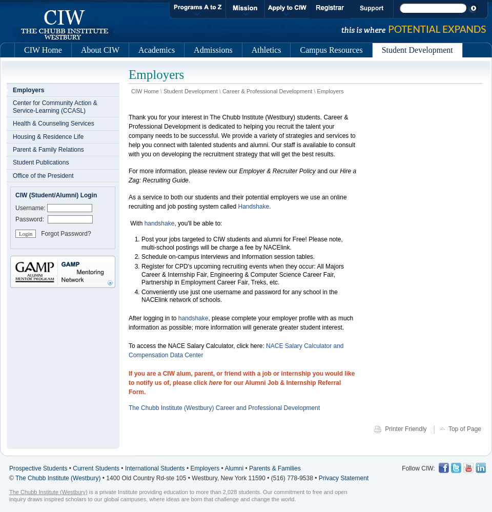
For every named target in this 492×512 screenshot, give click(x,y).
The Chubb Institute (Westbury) (58, 478)
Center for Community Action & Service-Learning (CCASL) (55, 106)
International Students (155, 468)
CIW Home (43, 50)
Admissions (213, 50)
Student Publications (41, 162)
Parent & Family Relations (48, 149)
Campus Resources (331, 50)
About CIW (100, 50)
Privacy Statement (343, 478)
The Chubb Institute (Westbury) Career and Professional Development (224, 408)
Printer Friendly (406, 429)
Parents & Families (275, 468)
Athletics (266, 50)
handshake (160, 223)
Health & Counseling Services (53, 123)
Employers (330, 91)
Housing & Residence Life (48, 136)
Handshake (252, 206)
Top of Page (464, 429)
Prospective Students (38, 468)
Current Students (96, 468)
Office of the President (43, 175)
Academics (156, 50)
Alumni (233, 468)
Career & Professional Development (267, 91)
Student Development (190, 91)
